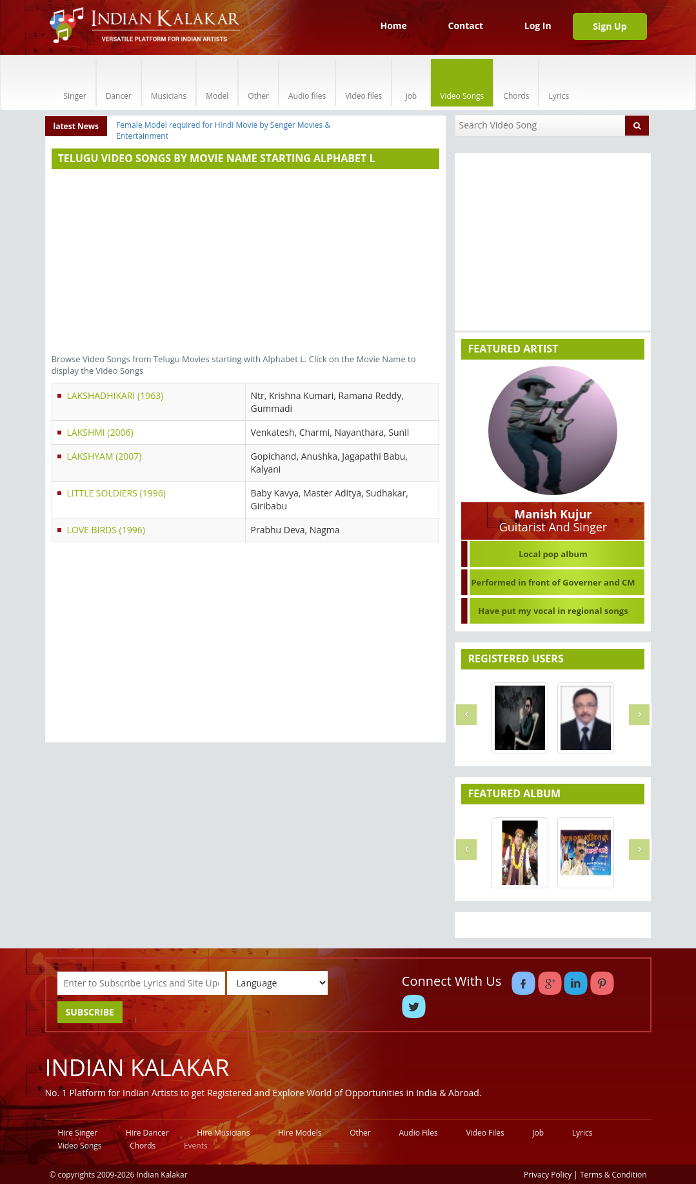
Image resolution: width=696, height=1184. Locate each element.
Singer (75, 82)
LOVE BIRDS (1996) (106, 530)
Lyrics (558, 82)
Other (258, 82)
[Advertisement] (245, 262)
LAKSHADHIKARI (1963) (115, 395)
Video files (363, 82)
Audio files (307, 82)
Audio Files (418, 1132)
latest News (76, 126)
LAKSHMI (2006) (100, 432)
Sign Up (609, 26)
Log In (538, 25)
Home (393, 25)
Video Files (485, 1132)
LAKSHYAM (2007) (104, 456)
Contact (465, 25)
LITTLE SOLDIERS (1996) (116, 493)
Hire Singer (78, 1132)
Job (411, 82)
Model (217, 82)
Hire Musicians (223, 1132)
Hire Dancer (147, 1132)
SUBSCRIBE (90, 1012)
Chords (516, 82)
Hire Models (299, 1132)
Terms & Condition (613, 1174)
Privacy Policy (548, 1174)
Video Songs (462, 82)
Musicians (168, 82)
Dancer (119, 82)
